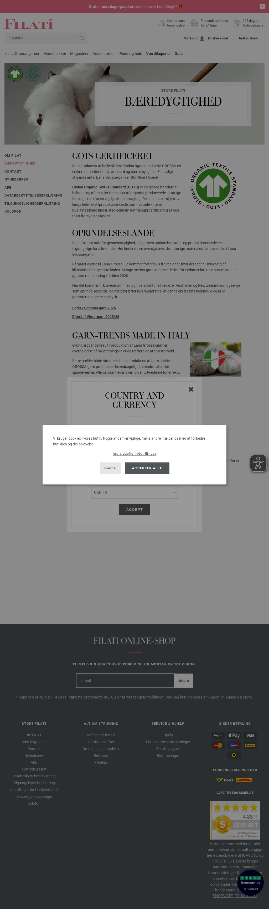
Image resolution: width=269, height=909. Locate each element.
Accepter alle (147, 468)
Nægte (110, 468)
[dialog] (134, 454)
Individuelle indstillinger (134, 453)
